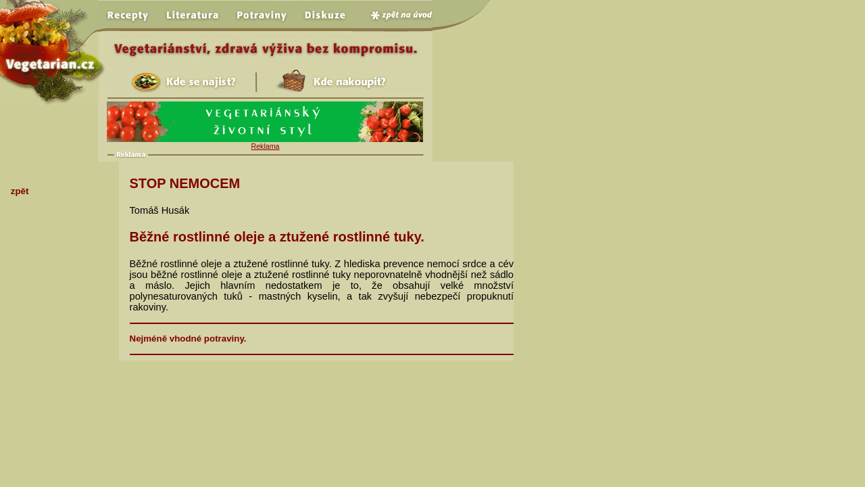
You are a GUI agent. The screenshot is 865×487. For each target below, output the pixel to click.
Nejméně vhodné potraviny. (188, 338)
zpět (20, 191)
